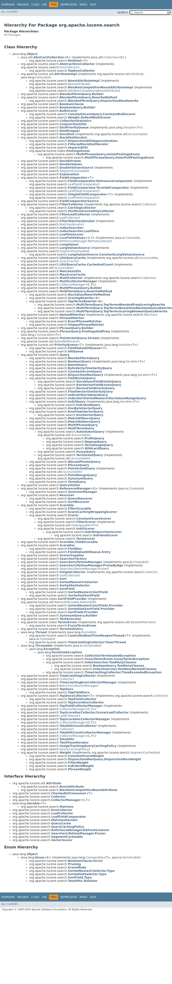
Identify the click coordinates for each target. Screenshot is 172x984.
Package (23, 4)
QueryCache (69, 261)
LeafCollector (69, 217)
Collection (111, 57)
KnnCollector (69, 67)
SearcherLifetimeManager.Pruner (84, 568)
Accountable (137, 134)
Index (84, 4)
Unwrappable (81, 525)
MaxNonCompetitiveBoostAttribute (93, 90)
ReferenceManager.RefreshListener (85, 241)
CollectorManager (72, 284)
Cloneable (42, 77)
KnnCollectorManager (81, 685)
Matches (150, 314)
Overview (8, 4)
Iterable (129, 127)
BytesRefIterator (66, 341)
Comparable (44, 334)
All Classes (9, 11)
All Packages (12, 34)
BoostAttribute (78, 84)
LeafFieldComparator (83, 184)
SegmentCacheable (74, 171)
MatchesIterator (71, 224)
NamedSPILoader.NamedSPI (75, 602)
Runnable (88, 632)
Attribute (137, 74)
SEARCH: (123, 12)
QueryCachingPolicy (74, 749)
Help (93, 4)
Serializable (91, 645)
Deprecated (68, 4)
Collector (148, 204)
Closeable (133, 237)
